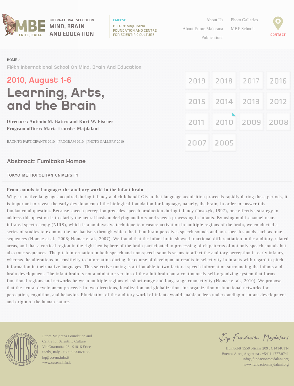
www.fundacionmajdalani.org (266, 364)
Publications (212, 37)
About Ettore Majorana (202, 28)
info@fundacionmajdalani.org (266, 359)
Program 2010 (71, 141)
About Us (214, 19)
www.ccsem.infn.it (56, 362)
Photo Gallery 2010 (105, 141)
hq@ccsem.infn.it (55, 357)
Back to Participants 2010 (31, 141)
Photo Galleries (244, 19)
